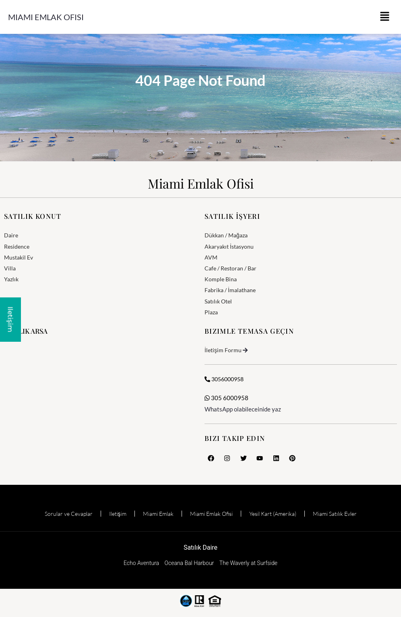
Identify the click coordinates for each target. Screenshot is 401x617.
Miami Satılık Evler (335, 513)
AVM (211, 257)
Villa (10, 268)
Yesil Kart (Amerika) (272, 513)
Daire (11, 235)
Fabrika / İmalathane (230, 290)
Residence (16, 246)
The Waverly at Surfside (248, 563)
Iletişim (117, 513)
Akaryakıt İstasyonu (229, 246)
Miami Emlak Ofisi (46, 17)
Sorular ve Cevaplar (69, 513)
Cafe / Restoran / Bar (230, 268)
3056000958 (224, 379)
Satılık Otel (218, 301)
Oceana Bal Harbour (189, 563)
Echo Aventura (141, 563)
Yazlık (11, 279)
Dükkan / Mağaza (226, 235)
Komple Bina (221, 279)
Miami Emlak (158, 513)
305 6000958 (226, 397)
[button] (385, 17)
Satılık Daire (200, 547)
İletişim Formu (223, 350)
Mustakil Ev (18, 257)
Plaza (211, 312)
